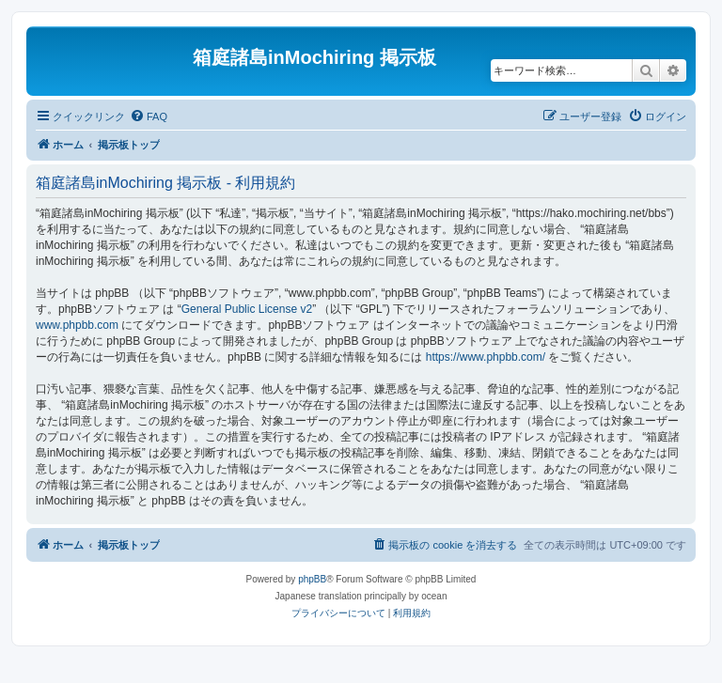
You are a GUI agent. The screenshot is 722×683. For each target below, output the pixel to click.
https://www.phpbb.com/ (485, 357)
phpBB (312, 579)
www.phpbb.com (77, 325)
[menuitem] (148, 116)
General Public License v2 (246, 309)
